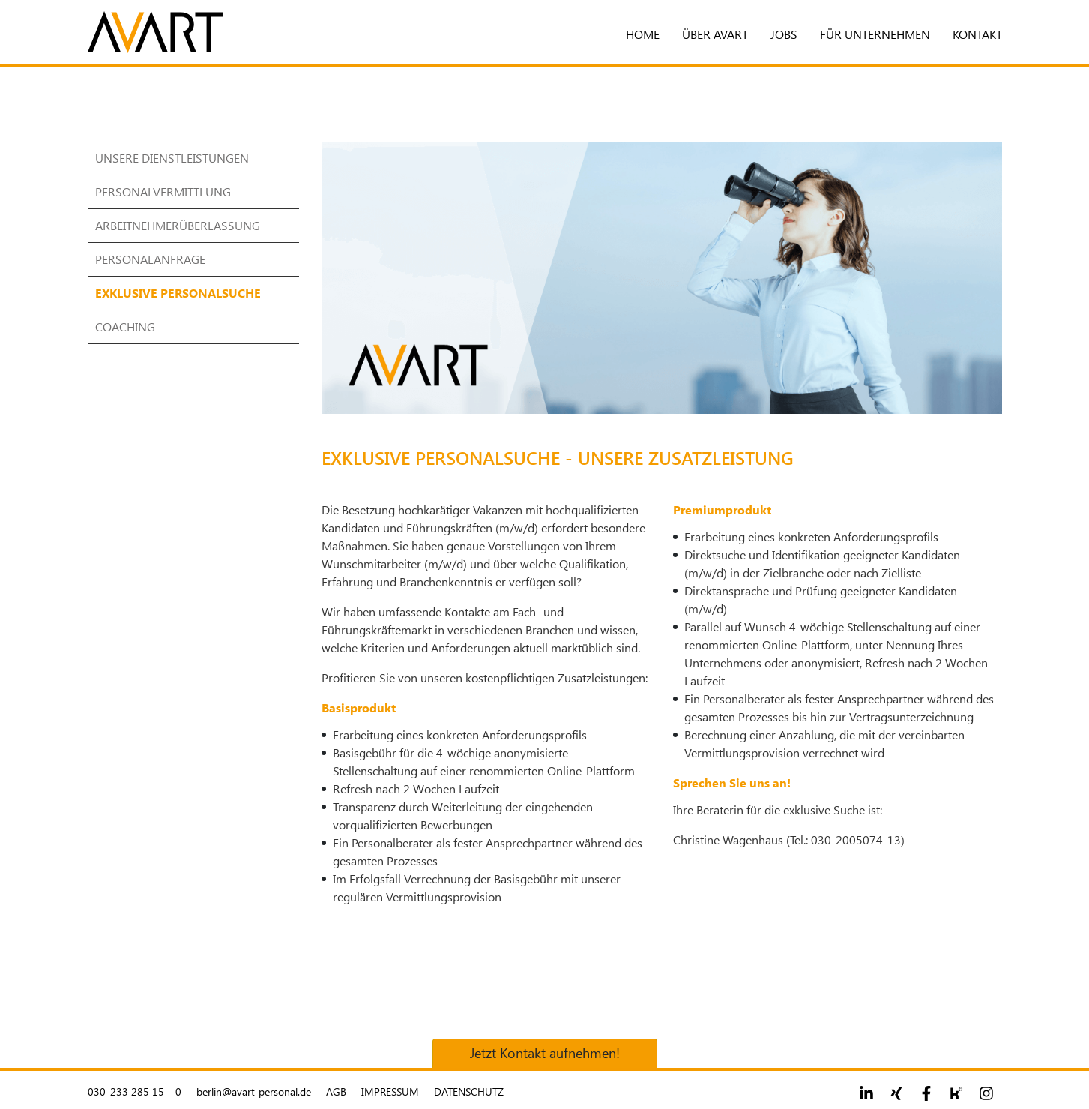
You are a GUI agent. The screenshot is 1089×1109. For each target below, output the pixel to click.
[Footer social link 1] (866, 1093)
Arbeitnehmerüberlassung (177, 225)
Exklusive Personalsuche (178, 293)
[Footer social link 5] (986, 1093)
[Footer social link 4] (956, 1093)
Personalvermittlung (163, 191)
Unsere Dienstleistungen (172, 158)
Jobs (783, 34)
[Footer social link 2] (896, 1093)
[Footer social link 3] (926, 1093)
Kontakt (977, 34)
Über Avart (715, 34)
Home (643, 34)
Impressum (390, 1091)
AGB (336, 1091)
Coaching (125, 326)
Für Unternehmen (875, 34)
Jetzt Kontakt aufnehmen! (545, 1053)
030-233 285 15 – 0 (134, 1091)
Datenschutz (469, 1091)
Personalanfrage (150, 259)
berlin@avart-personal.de (253, 1091)
